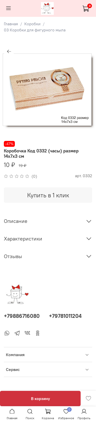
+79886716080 (22, 315)
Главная (11, 23)
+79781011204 (65, 315)
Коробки (32, 23)
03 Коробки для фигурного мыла (35, 29)
